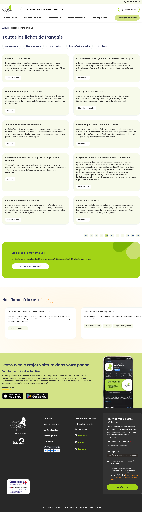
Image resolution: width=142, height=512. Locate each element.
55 (133, 235)
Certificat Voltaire (32, 17)
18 (102, 235)
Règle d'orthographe (79, 46)
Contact (48, 418)
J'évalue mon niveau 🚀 (30, 266)
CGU (66, 508)
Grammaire (55, 46)
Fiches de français (76, 17)
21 (117, 235)
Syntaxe (102, 46)
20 (112, 235)
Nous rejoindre (51, 435)
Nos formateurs (51, 424)
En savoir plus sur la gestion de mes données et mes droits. (124, 477)
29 (128, 235)
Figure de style (33, 46)
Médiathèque (54, 17)
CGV (72, 508)
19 (107, 235)
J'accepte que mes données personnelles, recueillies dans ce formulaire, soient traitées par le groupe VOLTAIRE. (124, 474)
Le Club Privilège (52, 430)
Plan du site (49, 441)
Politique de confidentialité (88, 508)
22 (122, 235)
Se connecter (129, 9)
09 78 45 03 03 (132, 2)
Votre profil (113, 451)
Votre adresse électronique (119, 442)
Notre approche (99, 17)
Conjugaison (11, 46)
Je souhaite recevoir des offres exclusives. (123, 462)
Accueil (5, 28)
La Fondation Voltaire (85, 418)
